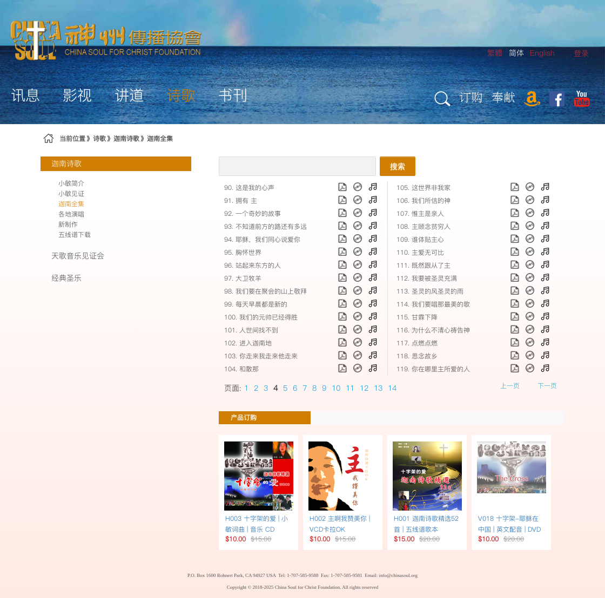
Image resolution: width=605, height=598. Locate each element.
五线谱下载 (74, 234)
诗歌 (99, 138)
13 (378, 388)
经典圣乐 (66, 278)
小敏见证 (71, 193)
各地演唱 (71, 214)
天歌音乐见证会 (77, 255)
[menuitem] (581, 53)
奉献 (503, 97)
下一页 (547, 385)
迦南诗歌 (126, 138)
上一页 (510, 385)
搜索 (397, 166)
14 (392, 388)
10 (336, 388)
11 (350, 388)
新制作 (68, 224)
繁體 (494, 52)
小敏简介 (71, 183)
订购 (471, 97)
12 (364, 388)
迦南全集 (160, 138)
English (542, 52)
